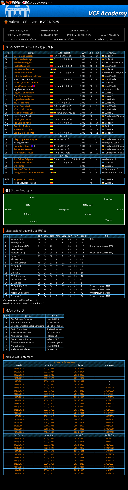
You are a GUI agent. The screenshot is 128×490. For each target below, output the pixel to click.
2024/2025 (19, 368)
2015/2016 (19, 397)
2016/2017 (19, 393)
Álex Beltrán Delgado (23, 159)
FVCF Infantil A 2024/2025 (79, 34)
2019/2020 (19, 384)
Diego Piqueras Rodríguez (26, 139)
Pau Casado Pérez (22, 122)
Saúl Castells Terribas (23, 162)
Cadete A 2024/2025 (79, 30)
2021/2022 (19, 377)
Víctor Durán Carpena (24, 109)
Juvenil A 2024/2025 (18, 30)
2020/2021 (19, 381)
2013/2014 (19, 403)
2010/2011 (19, 412)
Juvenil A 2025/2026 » (104, 39)
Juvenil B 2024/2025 (49, 30)
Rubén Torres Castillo (23, 72)
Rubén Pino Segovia (23, 62)
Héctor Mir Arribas (22, 65)
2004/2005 (19, 431)
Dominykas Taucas (22, 119)
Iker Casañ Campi (22, 169)
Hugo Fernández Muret (24, 69)
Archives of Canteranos (64, 362)
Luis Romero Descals (23, 55)
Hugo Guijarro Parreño (24, 92)
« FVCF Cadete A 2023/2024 (23, 39)
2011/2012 (19, 409)
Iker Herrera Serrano (23, 149)
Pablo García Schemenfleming (28, 75)
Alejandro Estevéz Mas (24, 99)
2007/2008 (19, 422)
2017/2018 (19, 390)
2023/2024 (19, 371)
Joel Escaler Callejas (23, 129)
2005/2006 (19, 428)
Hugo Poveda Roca (23, 85)
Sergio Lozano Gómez (24, 179)
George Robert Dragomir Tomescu (29, 172)
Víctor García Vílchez (23, 105)
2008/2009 (19, 419)
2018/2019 (19, 387)
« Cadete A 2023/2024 (64, 39)
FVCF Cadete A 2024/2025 (18, 34)
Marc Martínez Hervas (23, 152)
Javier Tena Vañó (21, 102)
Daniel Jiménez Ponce (24, 132)
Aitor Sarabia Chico (23, 95)
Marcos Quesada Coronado (26, 82)
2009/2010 (19, 416)
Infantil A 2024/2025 (49, 34)
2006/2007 (19, 425)
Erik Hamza (19, 165)
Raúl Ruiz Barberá (22, 126)
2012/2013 (19, 406)
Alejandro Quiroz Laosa (25, 112)
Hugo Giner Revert (22, 145)
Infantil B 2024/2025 (109, 34)
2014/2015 (19, 400)
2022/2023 (19, 374)
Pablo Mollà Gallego (23, 59)
